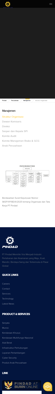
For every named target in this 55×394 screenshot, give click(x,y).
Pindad (4, 100)
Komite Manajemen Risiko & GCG (20, 140)
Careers (6, 284)
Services (6, 293)
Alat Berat (7, 343)
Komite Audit (9, 136)
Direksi (6, 126)
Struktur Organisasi (12, 116)
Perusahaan (15, 100)
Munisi (5, 328)
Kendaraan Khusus (11, 333)
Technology (8, 298)
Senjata (5, 323)
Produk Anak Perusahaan (14, 363)
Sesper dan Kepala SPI (15, 131)
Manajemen (27, 100)
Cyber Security (9, 358)
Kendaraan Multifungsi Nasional (17, 338)
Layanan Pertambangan (13, 353)
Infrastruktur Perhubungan (15, 348)
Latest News (8, 304)
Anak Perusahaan (12, 145)
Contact (6, 288)
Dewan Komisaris (11, 121)
